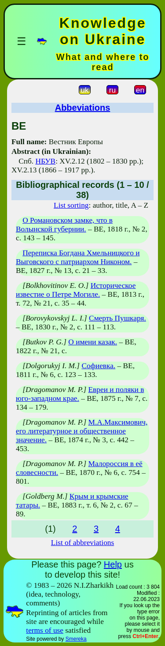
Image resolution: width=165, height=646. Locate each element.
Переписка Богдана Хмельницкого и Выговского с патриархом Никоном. (77, 257)
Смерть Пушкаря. (117, 318)
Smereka (76, 639)
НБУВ (45, 161)
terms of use (44, 630)
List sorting (71, 205)
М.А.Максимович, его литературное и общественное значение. (81, 431)
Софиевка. (98, 366)
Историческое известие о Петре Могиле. (76, 290)
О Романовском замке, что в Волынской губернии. (64, 224)
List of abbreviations (82, 542)
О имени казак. (92, 342)
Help (113, 564)
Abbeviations (82, 107)
